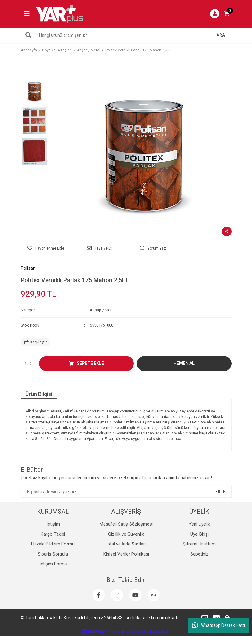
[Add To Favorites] (46, 248)
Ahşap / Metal (102, 310)
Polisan (28, 268)
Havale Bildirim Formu (53, 544)
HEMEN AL (184, 363)
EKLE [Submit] (220, 491)
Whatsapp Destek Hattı (218, 625)
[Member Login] (214, 13)
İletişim (53, 524)
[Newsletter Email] (126, 491)
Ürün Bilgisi (38, 394)
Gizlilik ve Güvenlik (126, 534)
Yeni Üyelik (199, 524)
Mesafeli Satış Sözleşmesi (126, 524)
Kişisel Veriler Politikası (126, 554)
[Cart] (227, 13)
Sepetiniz (199, 554)
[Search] (126, 35)
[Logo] (60, 13)
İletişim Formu (52, 564)
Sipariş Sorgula (53, 554)
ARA (221, 35)
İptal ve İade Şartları (126, 544)
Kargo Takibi (53, 534)
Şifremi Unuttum (199, 544)
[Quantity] (28, 363)
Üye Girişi (199, 534)
